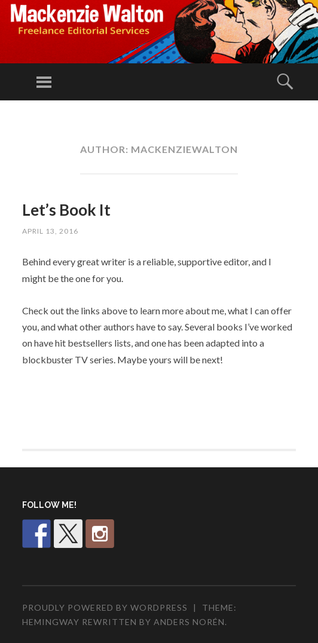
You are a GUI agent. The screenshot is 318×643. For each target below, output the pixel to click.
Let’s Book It (66, 209)
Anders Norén (189, 622)
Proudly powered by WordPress (105, 607)
